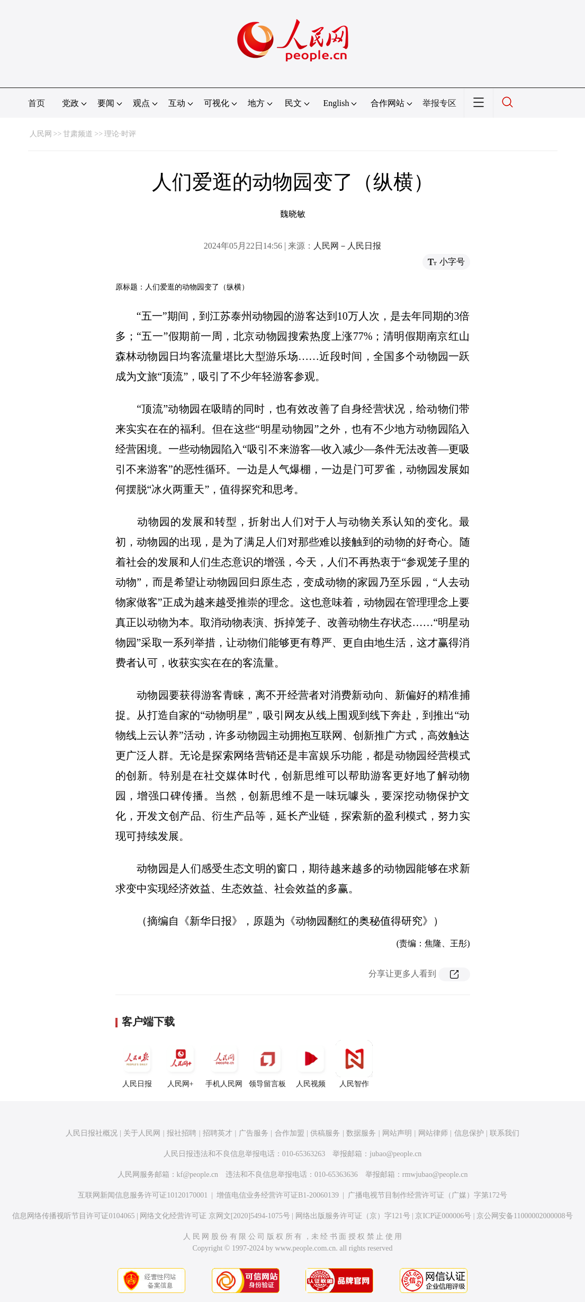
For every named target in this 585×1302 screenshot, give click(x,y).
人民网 (41, 134)
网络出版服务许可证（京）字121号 (352, 1216)
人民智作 (354, 1064)
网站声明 (397, 1133)
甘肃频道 (78, 134)
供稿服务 (325, 1133)
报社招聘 (181, 1133)
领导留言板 (267, 1064)
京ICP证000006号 (443, 1216)
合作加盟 (289, 1133)
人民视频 (310, 1064)
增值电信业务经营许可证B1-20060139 (278, 1195)
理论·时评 (120, 134)
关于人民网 (141, 1133)
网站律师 (433, 1133)
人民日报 (137, 1064)
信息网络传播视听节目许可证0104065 (73, 1216)
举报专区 (439, 103)
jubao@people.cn (395, 1154)
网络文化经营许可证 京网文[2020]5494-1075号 (215, 1216)
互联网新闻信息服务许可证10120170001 (143, 1195)
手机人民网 (223, 1064)
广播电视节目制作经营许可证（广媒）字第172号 (427, 1195)
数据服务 (361, 1133)
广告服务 (253, 1133)
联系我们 (504, 1133)
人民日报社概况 (92, 1133)
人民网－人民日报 (347, 245)
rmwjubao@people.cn (435, 1174)
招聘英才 (217, 1133)
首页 (36, 103)
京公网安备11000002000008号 (524, 1216)
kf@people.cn (198, 1174)
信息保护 (469, 1133)
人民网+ (180, 1064)
